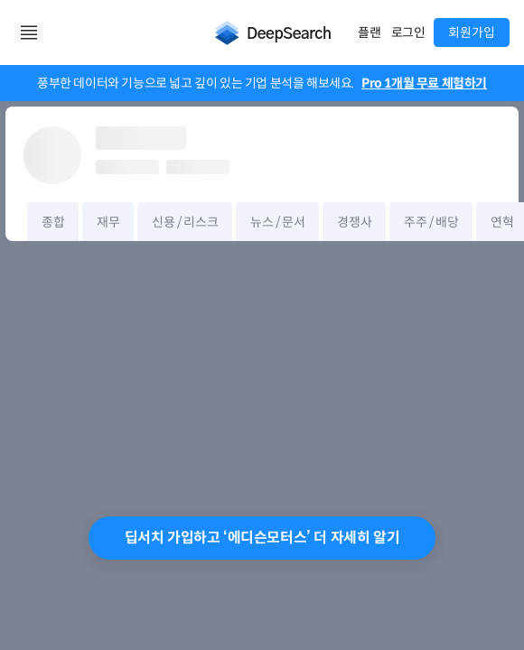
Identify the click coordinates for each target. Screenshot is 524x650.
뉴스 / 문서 (277, 222)
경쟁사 (354, 222)
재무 (108, 222)
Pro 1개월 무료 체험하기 (424, 83)
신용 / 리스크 (185, 222)
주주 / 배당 (431, 222)
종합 (53, 222)
